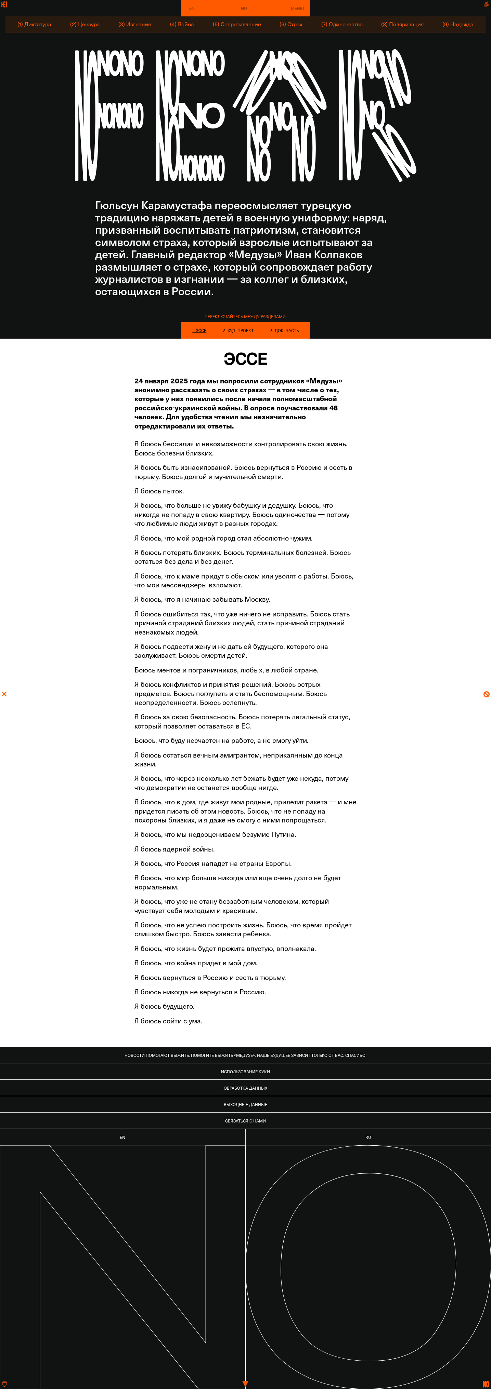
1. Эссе (199, 330)
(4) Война (182, 24)
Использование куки (245, 1071)
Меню (297, 8)
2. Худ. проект (238, 330)
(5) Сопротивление (237, 24)
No (244, 8)
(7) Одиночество (342, 24)
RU (368, 1137)
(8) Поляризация (402, 24)
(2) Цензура (85, 24)
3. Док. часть (284, 330)
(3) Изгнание (134, 24)
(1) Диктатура (34, 24)
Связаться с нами (245, 1120)
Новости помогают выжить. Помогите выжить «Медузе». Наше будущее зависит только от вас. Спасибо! (245, 1055)
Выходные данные (245, 1104)
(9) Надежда (458, 24)
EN (192, 8)
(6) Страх (291, 24)
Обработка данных (245, 1088)
